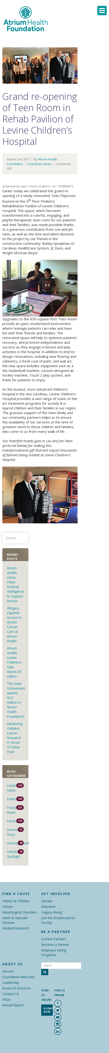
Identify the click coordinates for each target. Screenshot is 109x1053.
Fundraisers (15, 821)
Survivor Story (13, 832)
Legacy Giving (51, 912)
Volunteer (48, 906)
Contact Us (10, 994)
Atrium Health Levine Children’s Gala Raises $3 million (14, 662)
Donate (47, 901)
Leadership (10, 982)
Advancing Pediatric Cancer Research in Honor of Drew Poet (14, 737)
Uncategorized (15, 843)
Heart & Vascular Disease (15, 920)
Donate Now (48, 1010)
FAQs (6, 999)
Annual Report (13, 1005)
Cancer (7, 906)
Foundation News (15, 810)
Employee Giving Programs (53, 952)
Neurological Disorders (19, 912)
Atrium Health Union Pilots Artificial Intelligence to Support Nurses (15, 584)
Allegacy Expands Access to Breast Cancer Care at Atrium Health (14, 624)
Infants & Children (15, 901)
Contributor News (39, 164)
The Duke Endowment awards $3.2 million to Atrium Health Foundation (16, 700)
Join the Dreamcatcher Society (58, 920)
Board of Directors (16, 988)
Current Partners (53, 939)
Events (12, 799)
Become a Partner (55, 944)
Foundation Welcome (18, 977)
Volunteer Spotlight (14, 854)
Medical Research (15, 928)
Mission (8, 971)
